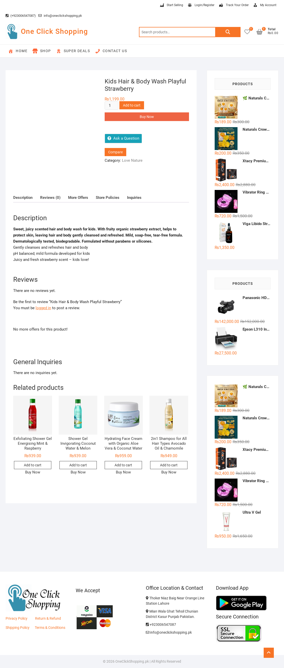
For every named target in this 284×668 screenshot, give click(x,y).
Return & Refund (48, 618)
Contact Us (111, 51)
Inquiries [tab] (134, 197)
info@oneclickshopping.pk (60, 16)
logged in (43, 308)
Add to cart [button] (32, 465)
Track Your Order (233, 5)
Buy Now (147, 117)
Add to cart (131, 105)
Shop (42, 51)
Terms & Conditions (50, 628)
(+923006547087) (21, 16)
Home (17, 51)
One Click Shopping (54, 31)
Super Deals (73, 51)
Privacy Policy (16, 618)
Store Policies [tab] (107, 197)
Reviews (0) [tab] (50, 197)
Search (228, 32)
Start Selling (171, 5)
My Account (264, 5)
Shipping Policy (17, 628)
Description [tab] (23, 197)
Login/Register (200, 5)
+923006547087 (161, 624)
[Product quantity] (111, 105)
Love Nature (132, 160)
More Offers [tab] (78, 197)
